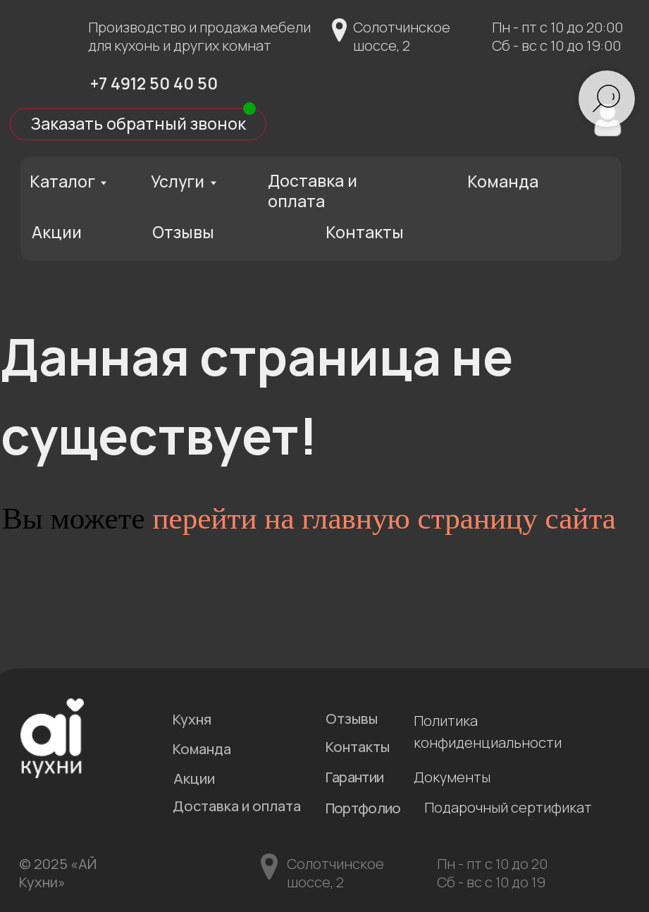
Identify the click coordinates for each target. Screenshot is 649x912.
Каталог (62, 181)
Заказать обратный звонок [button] (138, 123)
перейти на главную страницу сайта (384, 518)
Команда (502, 181)
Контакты (365, 232)
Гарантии (354, 777)
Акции (57, 232)
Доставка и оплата (312, 190)
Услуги (177, 181)
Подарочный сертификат (508, 807)
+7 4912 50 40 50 (154, 83)
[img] (52, 81)
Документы (452, 777)
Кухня (192, 719)
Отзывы (183, 232)
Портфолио (363, 808)
